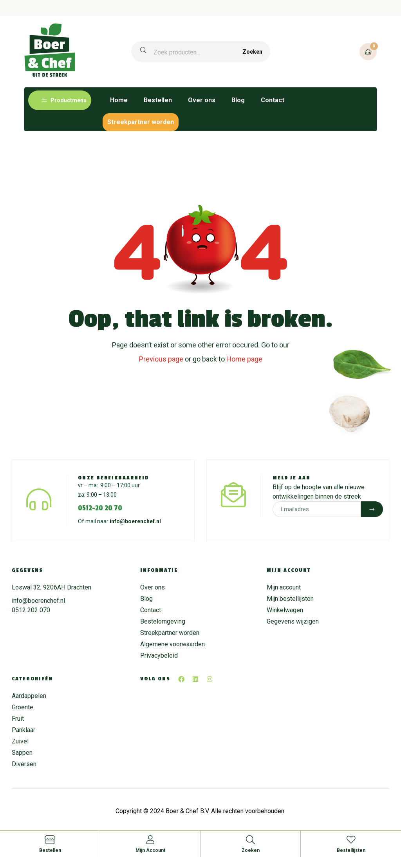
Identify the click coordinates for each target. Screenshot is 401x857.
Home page (244, 359)
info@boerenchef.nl (135, 521)
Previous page (161, 359)
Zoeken (252, 52)
